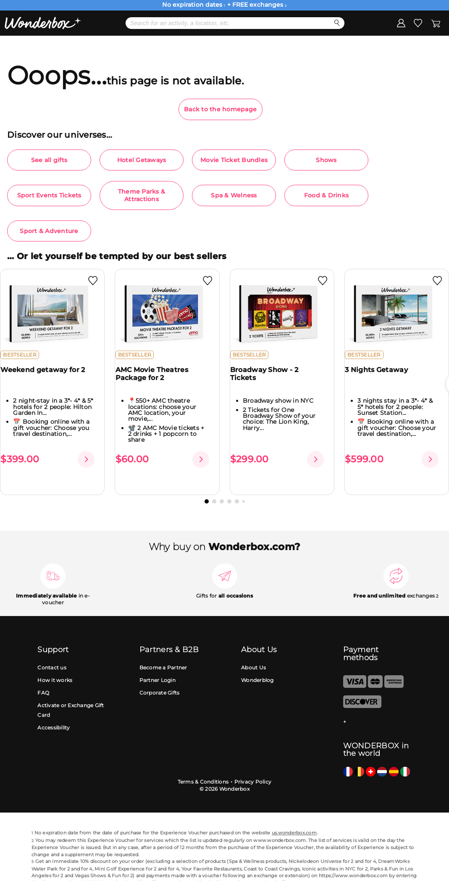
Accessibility (53, 714)
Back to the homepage (220, 109)
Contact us (51, 654)
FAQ (43, 679)
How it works (54, 666)
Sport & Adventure (49, 231)
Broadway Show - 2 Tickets (269, 380)
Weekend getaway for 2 (47, 376)
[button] (207, 488)
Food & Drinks (326, 195)
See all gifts (49, 160)
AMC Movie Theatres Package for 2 (156, 380)
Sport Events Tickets (49, 195)
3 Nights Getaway (381, 376)
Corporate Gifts (159, 679)
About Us (253, 654)
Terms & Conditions (203, 768)
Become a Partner (163, 654)
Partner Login (157, 666)
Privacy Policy (253, 768)
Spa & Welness (234, 195)
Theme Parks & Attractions (141, 195)
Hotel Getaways (141, 160)
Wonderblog (257, 666)
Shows (326, 160)
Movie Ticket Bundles (234, 160)
